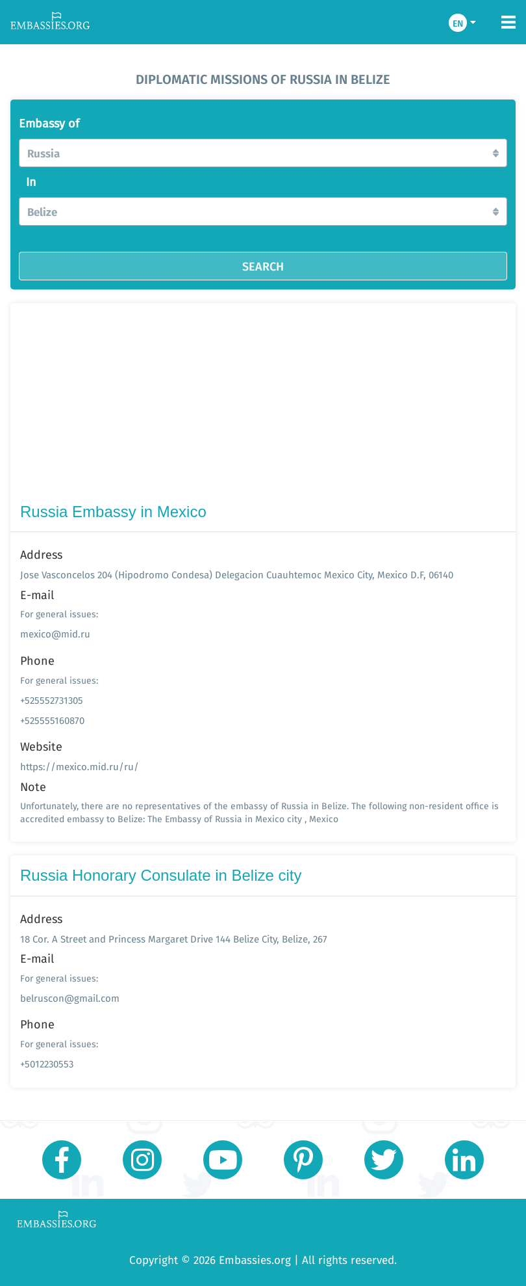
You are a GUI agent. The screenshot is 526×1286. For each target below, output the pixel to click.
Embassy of (49, 123)
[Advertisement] (263, 406)
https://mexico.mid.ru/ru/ (79, 766)
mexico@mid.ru (55, 633)
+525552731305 (51, 700)
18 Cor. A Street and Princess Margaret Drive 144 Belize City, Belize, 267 (173, 938)
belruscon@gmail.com (69, 998)
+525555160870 (52, 720)
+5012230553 (46, 1063)
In (31, 182)
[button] (263, 153)
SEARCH (263, 266)
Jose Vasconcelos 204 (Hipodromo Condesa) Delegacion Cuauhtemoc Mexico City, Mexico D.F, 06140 (236, 574)
